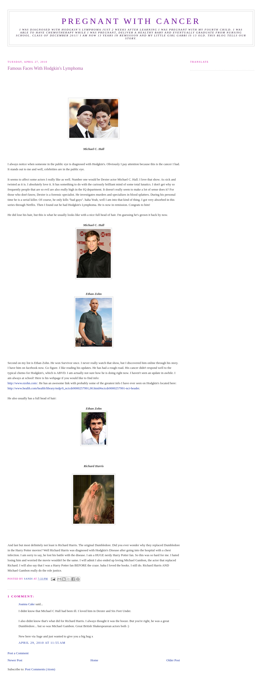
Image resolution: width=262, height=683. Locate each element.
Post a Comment (18, 653)
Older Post (173, 660)
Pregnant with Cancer (130, 21)
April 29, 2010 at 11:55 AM (42, 642)
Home (94, 660)
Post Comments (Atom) (40, 669)
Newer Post (15, 660)
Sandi (28, 578)
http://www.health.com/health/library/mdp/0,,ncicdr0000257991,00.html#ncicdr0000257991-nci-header (73, 388)
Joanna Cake (27, 604)
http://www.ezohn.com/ (22, 383)
